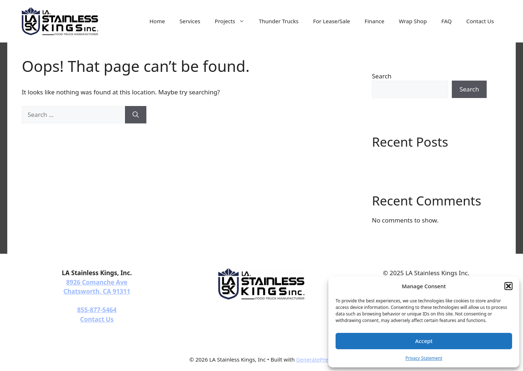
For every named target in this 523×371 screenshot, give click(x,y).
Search (382, 76)
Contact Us (480, 21)
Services (189, 21)
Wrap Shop (413, 21)
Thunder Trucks (279, 21)
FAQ (446, 21)
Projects (233, 21)
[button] (508, 286)
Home (157, 21)
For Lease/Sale (331, 21)
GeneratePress (314, 359)
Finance (374, 21)
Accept (424, 340)
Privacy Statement (423, 358)
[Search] (135, 114)
